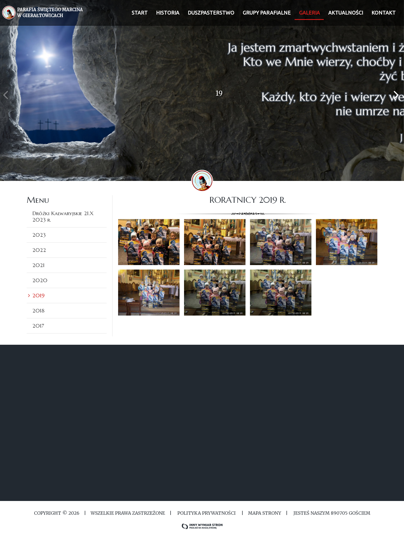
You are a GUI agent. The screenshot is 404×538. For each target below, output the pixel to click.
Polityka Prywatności (206, 513)
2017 (38, 325)
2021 (38, 265)
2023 (39, 234)
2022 (39, 250)
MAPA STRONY (264, 513)
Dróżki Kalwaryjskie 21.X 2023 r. (62, 216)
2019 (38, 295)
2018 (38, 310)
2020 (39, 280)
